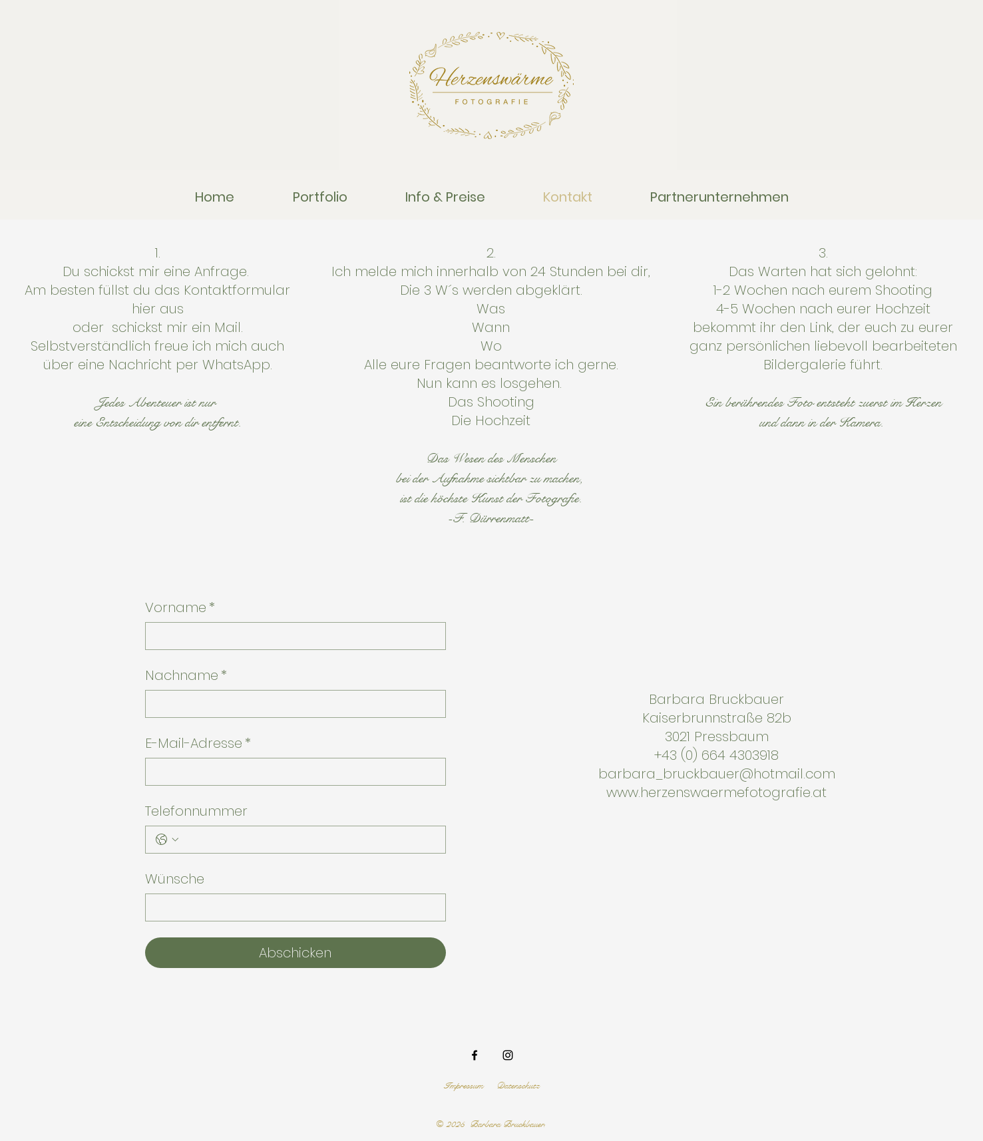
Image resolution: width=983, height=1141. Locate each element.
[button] (320, 197)
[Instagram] (507, 1055)
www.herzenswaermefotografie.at (716, 792)
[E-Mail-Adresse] (291, 771)
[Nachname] (291, 704)
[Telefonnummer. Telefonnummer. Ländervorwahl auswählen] (167, 840)
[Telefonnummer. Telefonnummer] (308, 839)
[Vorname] (291, 636)
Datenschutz (517, 1086)
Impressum (463, 1086)
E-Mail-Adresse (198, 743)
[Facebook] (474, 1055)
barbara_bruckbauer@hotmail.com (716, 773)
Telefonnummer (196, 811)
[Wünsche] (291, 907)
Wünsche (174, 879)
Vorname (180, 607)
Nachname (186, 675)
